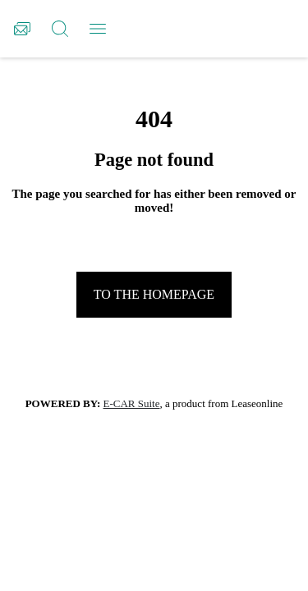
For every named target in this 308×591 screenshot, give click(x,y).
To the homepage (154, 294)
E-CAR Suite (131, 403)
